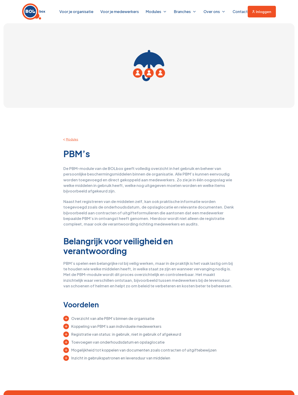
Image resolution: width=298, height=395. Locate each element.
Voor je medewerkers (119, 11)
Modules (153, 11)
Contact (240, 11)
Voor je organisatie (76, 11)
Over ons (211, 11)
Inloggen (261, 11)
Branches (182, 11)
